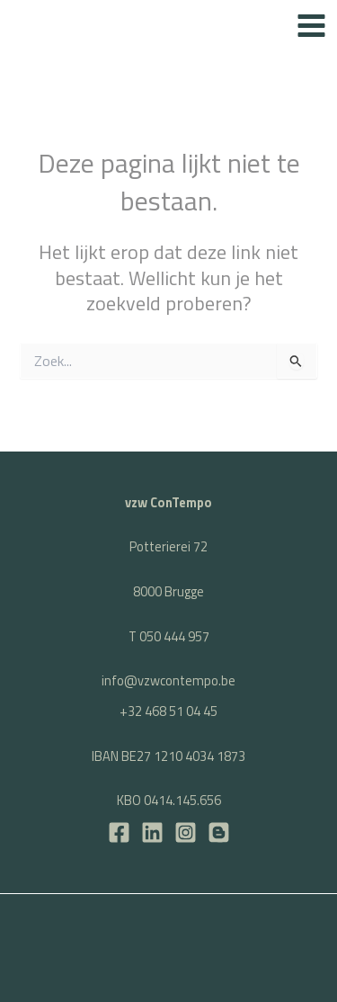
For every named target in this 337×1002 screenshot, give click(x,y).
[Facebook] (119, 832)
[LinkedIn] (152, 832)
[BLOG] (219, 832)
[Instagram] (185, 832)
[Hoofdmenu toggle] (311, 25)
